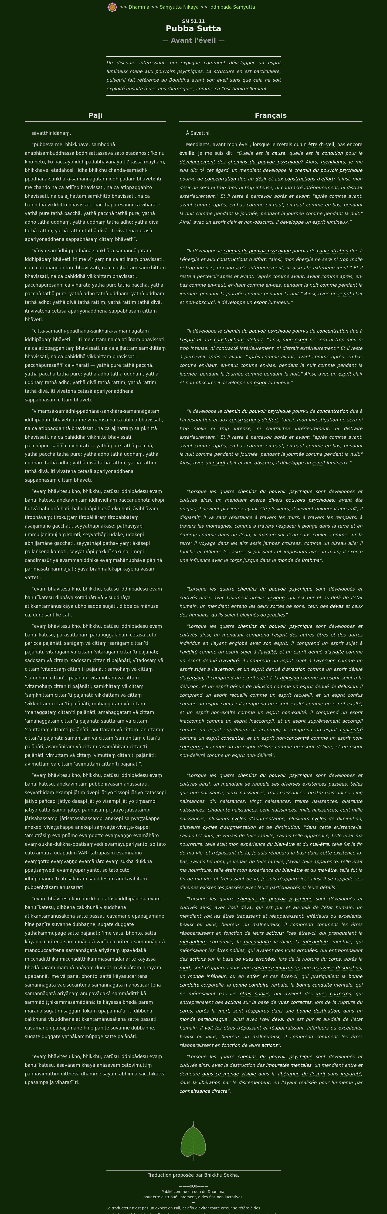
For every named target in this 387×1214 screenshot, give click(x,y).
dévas (310, 572)
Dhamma (140, 7)
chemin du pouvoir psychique (317, 170)
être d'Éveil (326, 144)
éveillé (186, 153)
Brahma (230, 535)
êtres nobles (345, 899)
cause (281, 153)
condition (338, 153)
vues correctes (225, 950)
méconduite (320, 890)
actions (210, 890)
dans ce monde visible (207, 1022)
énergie (189, 259)
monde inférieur (318, 924)
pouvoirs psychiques (279, 474)
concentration (202, 179)
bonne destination (199, 968)
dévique (254, 563)
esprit (330, 294)
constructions (284, 179)
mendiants (329, 162)
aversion (293, 626)
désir (244, 179)
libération (189, 1031)
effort (312, 179)
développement (196, 162)
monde (204, 535)
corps (262, 916)
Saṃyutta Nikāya (179, 7)
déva (221, 864)
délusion (258, 643)
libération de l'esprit (284, 1022)
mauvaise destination (264, 924)
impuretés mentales (271, 1014)
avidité (335, 609)
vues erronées (225, 907)
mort (299, 916)
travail (142, 1198)
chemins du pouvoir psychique (262, 162)
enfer (362, 924)
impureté (336, 1022)
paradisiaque (275, 968)
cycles (208, 775)
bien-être (234, 801)
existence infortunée (202, 924)
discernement (232, 1031)
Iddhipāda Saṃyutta (232, 7)
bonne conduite (280, 933)
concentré (240, 695)
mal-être (269, 801)
